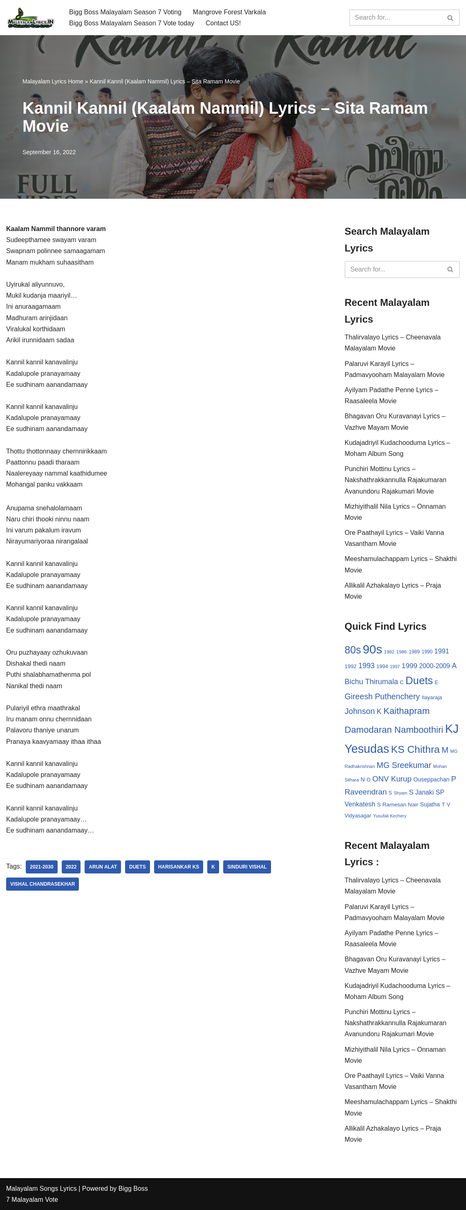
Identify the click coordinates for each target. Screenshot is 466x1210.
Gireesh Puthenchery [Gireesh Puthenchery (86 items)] (382, 696)
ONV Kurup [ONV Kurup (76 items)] (392, 778)
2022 (71, 867)
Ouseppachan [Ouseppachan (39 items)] (431, 779)
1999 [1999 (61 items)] (409, 666)
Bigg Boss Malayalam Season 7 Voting (125, 12)
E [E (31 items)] (437, 682)
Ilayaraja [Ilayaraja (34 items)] (432, 697)
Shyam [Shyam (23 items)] (400, 792)
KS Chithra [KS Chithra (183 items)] (415, 749)
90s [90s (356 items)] (372, 649)
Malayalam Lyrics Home (52, 81)
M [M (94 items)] (444, 749)
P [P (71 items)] (453, 778)
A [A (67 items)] (454, 666)
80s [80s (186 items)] (353, 650)
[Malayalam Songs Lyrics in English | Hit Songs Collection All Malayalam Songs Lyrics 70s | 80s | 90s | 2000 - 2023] (30, 17)
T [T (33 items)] (443, 804)
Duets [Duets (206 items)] (419, 680)
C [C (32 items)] (401, 682)
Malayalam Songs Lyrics (41, 1188)
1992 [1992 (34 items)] (350, 666)
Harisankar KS (178, 867)
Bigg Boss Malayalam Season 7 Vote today (131, 23)
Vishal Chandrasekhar (42, 884)
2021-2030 (41, 867)
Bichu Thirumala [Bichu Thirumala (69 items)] (371, 682)
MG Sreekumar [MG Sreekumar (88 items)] (403, 765)
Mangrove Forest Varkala (229, 12)
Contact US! (223, 23)
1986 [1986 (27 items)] (401, 651)
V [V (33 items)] (448, 804)
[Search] (395, 17)
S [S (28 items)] (390, 793)
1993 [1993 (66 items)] (366, 666)
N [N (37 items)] (363, 779)
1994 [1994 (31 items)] (382, 666)
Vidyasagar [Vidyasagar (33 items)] (358, 816)
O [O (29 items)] (369, 780)
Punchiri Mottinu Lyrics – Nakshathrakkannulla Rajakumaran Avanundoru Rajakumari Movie (395, 479)
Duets (137, 867)
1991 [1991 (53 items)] (442, 651)
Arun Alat (103, 867)
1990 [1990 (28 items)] (427, 652)
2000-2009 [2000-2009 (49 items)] (434, 665)
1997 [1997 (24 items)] (395, 666)
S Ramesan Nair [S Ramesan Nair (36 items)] (397, 804)
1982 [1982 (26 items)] (389, 651)
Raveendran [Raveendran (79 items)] (366, 792)
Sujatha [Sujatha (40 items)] (430, 804)
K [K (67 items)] (379, 711)
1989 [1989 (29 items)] (414, 652)
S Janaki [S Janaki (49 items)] (421, 792)
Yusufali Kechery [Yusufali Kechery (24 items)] (390, 815)
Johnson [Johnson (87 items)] (360, 711)
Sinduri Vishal (247, 867)
